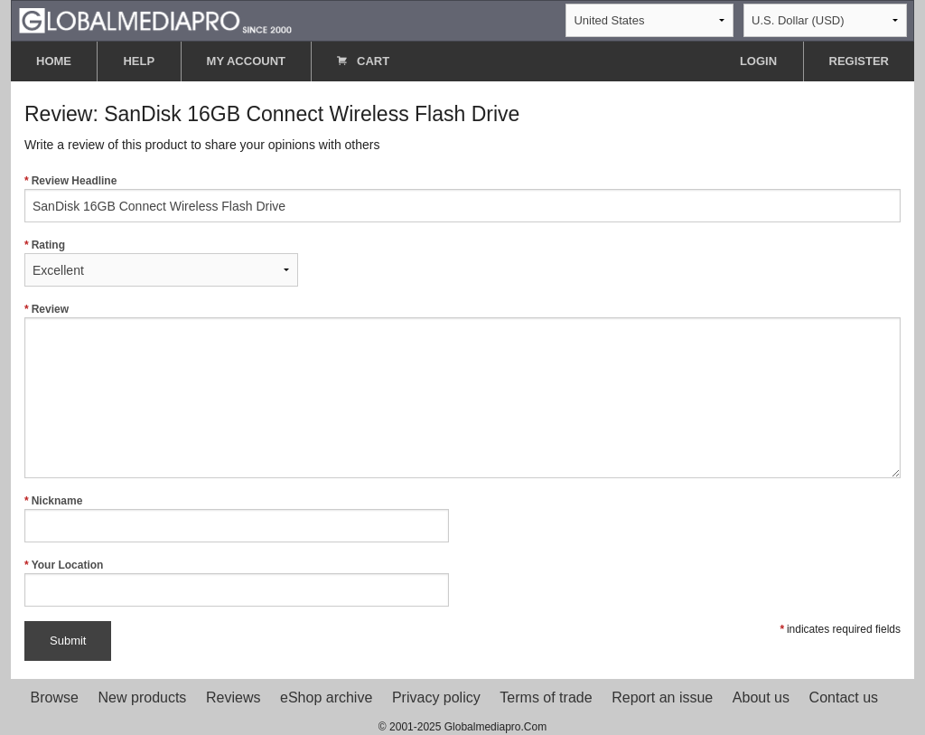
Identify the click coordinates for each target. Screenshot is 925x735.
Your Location (236, 583)
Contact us (843, 697)
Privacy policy (436, 697)
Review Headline (462, 198)
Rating (161, 263)
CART (363, 61)
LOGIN (758, 61)
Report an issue (662, 697)
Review (462, 390)
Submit (68, 640)
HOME (53, 61)
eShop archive (326, 697)
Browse (55, 697)
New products (142, 697)
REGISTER (859, 61)
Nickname (236, 518)
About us (761, 697)
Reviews (233, 697)
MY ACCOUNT (246, 61)
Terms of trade (546, 697)
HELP (138, 61)
